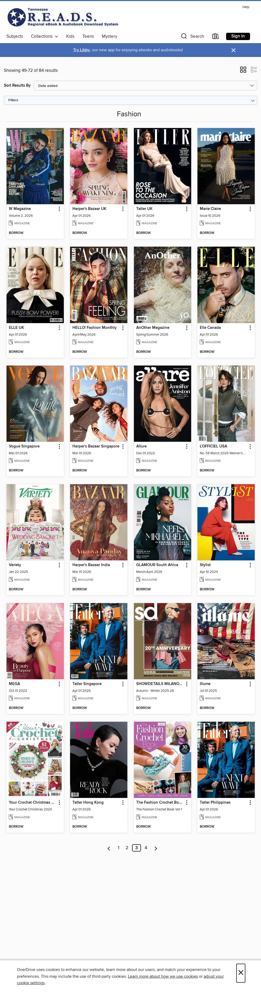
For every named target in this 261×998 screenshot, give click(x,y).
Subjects (15, 36)
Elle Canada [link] (210, 327)
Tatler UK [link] (144, 209)
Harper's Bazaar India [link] (91, 565)
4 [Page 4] (146, 848)
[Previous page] (109, 848)
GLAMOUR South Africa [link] (157, 565)
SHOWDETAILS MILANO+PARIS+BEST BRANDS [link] (160, 684)
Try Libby (81, 50)
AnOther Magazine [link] (152, 327)
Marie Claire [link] (210, 209)
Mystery (109, 36)
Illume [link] (205, 684)
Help (246, 7)
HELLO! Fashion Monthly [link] (94, 327)
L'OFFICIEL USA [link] (213, 446)
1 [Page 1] (118, 848)
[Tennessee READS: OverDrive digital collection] (64, 17)
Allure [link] (141, 446)
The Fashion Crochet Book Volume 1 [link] (160, 802)
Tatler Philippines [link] (215, 802)
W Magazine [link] (20, 209)
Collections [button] (44, 36)
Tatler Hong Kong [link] (88, 802)
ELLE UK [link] (16, 327)
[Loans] (215, 37)
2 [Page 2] (127, 848)
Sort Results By (17, 85)
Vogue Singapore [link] (24, 446)
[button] (192, 37)
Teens (88, 36)
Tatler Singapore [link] (87, 684)
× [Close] (241, 973)
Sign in (238, 36)
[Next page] (156, 848)
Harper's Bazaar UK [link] (89, 209)
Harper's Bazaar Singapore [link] (95, 446)
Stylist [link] (205, 565)
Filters (13, 100)
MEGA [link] (14, 684)
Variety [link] (15, 565)
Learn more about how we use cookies (163, 976)
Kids (70, 36)
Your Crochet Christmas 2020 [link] (33, 802)
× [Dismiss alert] (233, 50)
